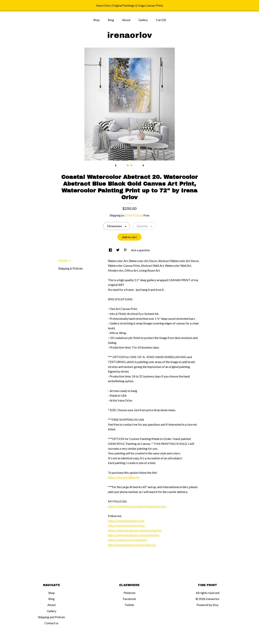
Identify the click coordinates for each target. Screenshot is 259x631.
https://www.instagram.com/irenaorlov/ (133, 535)
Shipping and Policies (51, 617)
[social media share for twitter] (118, 250)
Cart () (161, 20)
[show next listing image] (143, 165)
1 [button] (128, 165)
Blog (111, 20)
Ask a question (140, 250)
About (126, 20)
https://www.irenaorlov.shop (126, 525)
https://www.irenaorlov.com (126, 520)
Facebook (129, 599)
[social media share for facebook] (110, 250)
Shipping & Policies (70, 268)
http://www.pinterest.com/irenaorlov (132, 545)
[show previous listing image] (116, 165)
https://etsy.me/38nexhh (123, 477)
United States (133, 215)
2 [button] (131, 165)
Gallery (143, 20)
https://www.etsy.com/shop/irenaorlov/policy (137, 506)
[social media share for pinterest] (125, 250)
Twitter (129, 605)
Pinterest (129, 593)
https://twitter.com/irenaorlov (127, 540)
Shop (96, 20)
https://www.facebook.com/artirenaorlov (135, 530)
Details (64, 260)
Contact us (51, 623)
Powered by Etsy (207, 605)
